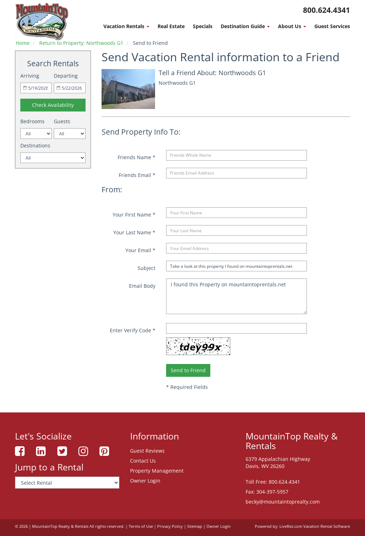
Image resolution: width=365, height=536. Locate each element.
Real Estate (171, 26)
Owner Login (145, 480)
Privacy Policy (170, 526)
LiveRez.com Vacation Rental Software (314, 526)
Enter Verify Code (132, 330)
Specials (202, 26)
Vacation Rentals (126, 26)
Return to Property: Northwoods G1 (81, 43)
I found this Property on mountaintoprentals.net (236, 296)
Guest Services (332, 26)
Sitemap (194, 526)
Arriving (29, 75)
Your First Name (134, 214)
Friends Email (137, 175)
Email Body (142, 285)
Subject (146, 268)
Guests (62, 121)
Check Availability (53, 105)
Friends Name (136, 157)
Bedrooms (32, 121)
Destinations (35, 145)
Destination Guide (245, 26)
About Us (292, 26)
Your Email (140, 250)
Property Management (157, 470)
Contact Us (143, 460)
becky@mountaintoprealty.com (283, 501)
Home (23, 43)
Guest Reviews (147, 450)
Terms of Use (141, 526)
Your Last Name (134, 232)
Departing (66, 75)
